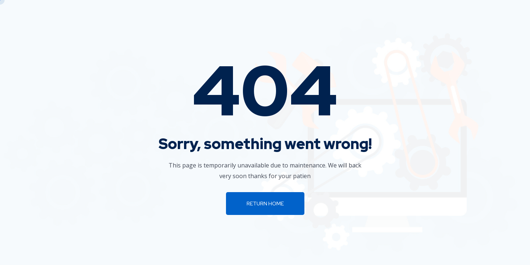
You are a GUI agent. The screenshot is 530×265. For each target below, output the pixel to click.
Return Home (265, 203)
